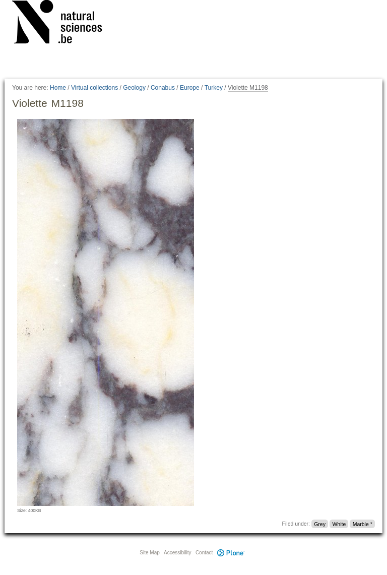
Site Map (149, 552)
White (339, 524)
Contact (204, 552)
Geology (134, 87)
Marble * (362, 524)
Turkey (214, 87)
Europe (190, 87)
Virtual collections (94, 87)
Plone (230, 552)
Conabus (163, 87)
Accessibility (177, 552)
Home (58, 87)
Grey (320, 524)
